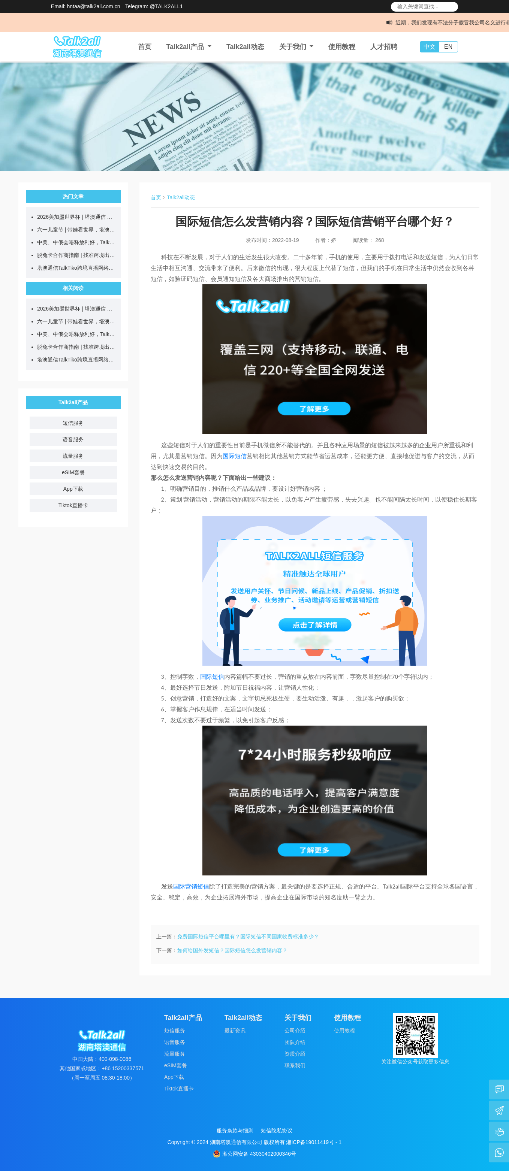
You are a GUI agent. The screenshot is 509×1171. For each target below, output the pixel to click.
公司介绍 (294, 1031)
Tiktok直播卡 (73, 505)
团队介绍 (294, 1042)
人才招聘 (383, 47)
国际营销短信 (191, 886)
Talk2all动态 (245, 47)
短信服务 (73, 423)
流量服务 (73, 456)
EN (448, 46)
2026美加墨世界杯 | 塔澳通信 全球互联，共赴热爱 (77, 217)
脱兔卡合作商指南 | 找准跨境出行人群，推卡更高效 (77, 255)
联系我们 (294, 1065)
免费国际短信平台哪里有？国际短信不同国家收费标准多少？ (248, 936)
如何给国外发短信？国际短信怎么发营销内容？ (232, 950)
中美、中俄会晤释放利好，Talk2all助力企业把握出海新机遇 (77, 242)
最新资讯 (235, 1031)
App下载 (73, 489)
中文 (430, 46)
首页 (144, 47)
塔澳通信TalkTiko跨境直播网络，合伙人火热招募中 (77, 268)
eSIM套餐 (73, 472)
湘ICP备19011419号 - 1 (313, 1142)
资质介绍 (294, 1054)
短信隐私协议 (276, 1131)
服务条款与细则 (235, 1131)
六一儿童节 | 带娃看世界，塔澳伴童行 (77, 230)
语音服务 (73, 439)
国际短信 (235, 456)
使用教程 (341, 47)
